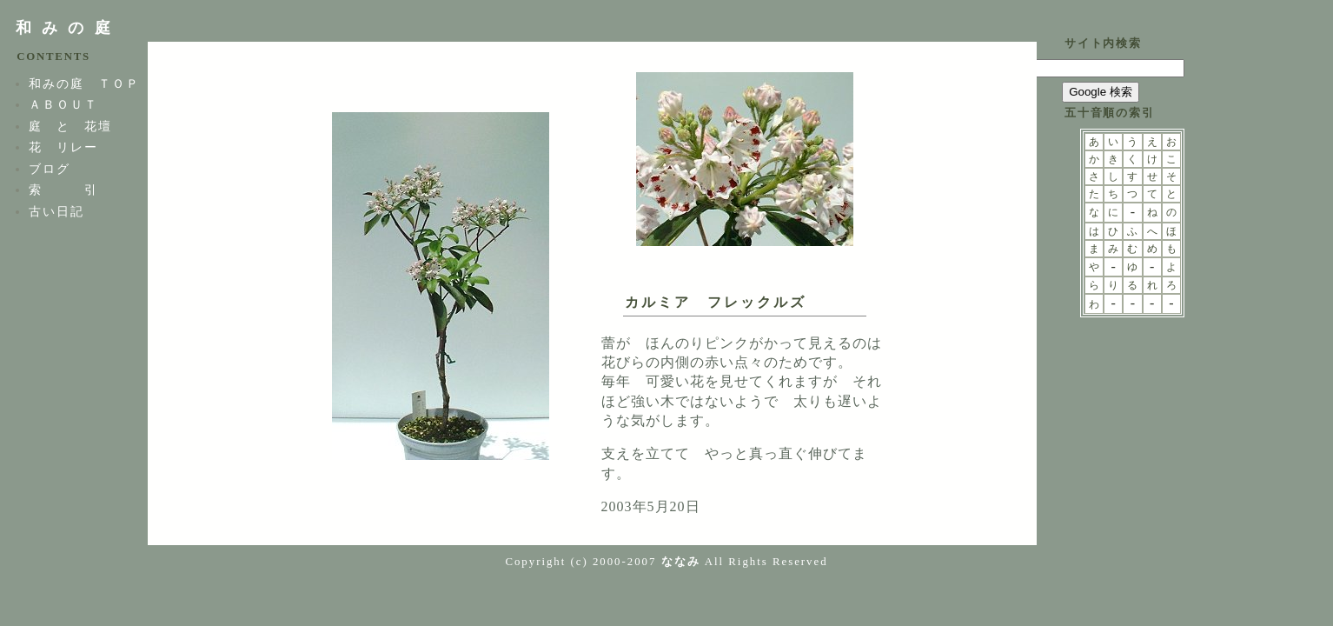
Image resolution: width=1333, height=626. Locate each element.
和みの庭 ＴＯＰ (84, 83)
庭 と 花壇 (70, 126)
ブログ (49, 169)
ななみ (680, 562)
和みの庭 (68, 28)
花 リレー (63, 147)
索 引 (63, 189)
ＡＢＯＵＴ (63, 104)
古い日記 (56, 211)
